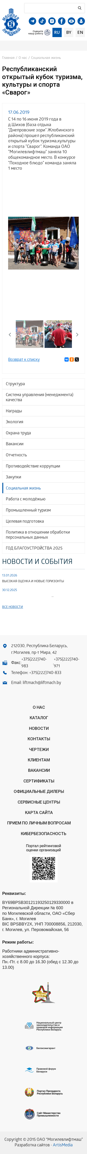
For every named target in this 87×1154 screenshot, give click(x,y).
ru (57, 32)
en (80, 32)
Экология (14, 422)
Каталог (39, 717)
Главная (8, 58)
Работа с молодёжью (25, 499)
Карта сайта (39, 812)
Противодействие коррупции (33, 466)
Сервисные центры (39, 802)
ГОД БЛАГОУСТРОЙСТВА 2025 (34, 548)
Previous (11, 334)
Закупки (13, 477)
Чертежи (39, 749)
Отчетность (16, 455)
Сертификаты (38, 781)
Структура (15, 384)
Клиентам (39, 759)
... (28, 596)
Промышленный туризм (28, 510)
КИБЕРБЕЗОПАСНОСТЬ (43, 833)
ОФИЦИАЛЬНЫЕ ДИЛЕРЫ (39, 791)
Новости (39, 728)
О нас (23, 58)
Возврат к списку (24, 360)
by (68, 32)
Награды (14, 411)
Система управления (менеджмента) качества (39, 398)
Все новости (12, 607)
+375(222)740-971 (66, 663)
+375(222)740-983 (34, 663)
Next (75, 334)
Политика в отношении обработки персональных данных (38, 535)
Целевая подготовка (25, 521)
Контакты (39, 738)
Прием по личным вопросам (39, 822)
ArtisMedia (63, 1145)
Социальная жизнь (23, 488)
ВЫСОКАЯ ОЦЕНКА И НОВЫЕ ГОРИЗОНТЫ (33, 582)
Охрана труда (18, 433)
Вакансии (14, 444)
